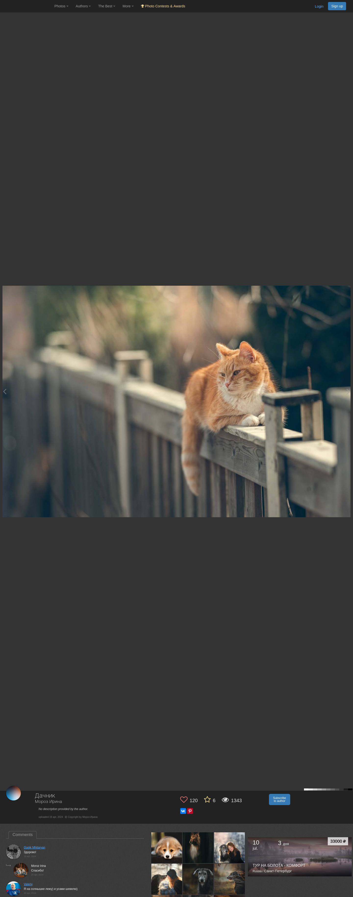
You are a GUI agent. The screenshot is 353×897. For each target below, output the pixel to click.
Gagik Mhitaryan (34, 847)
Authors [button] (83, 6)
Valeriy (28, 884)
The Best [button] (106, 6)
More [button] (128, 6)
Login (319, 6)
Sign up (337, 6)
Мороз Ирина (48, 802)
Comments (23, 834)
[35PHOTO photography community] (26, 6)
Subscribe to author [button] (279, 799)
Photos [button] (61, 6)
